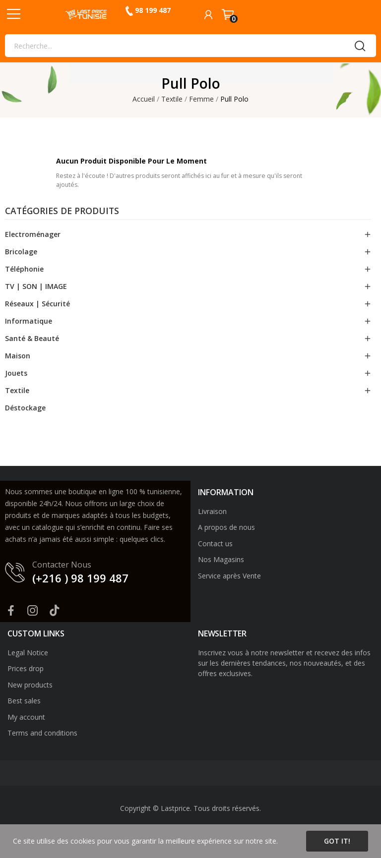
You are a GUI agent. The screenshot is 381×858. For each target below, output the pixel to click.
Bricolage (21, 251)
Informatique (28, 321)
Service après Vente (229, 575)
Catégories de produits (62, 212)
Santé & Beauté (32, 338)
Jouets (16, 373)
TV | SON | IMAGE (36, 286)
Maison (17, 355)
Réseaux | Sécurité (37, 303)
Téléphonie (24, 269)
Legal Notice (27, 652)
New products (30, 684)
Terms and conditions (42, 733)
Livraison (212, 511)
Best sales (24, 700)
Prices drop (25, 668)
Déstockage (25, 407)
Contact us (215, 543)
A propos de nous (226, 527)
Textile (17, 390)
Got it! (337, 841)
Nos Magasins (221, 559)
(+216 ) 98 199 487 (80, 578)
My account (26, 717)
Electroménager (33, 234)
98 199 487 (153, 10)
